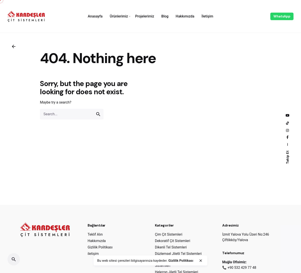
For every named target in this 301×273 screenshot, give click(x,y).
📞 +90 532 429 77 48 (239, 267)
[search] (98, 114)
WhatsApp (281, 16)
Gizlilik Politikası (180, 261)
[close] (200, 260)
